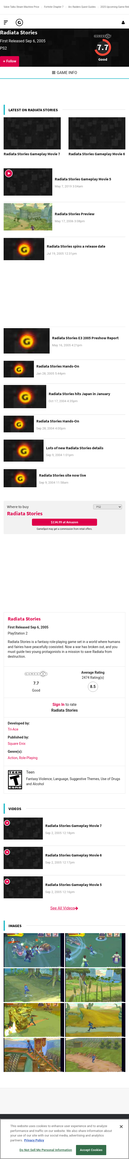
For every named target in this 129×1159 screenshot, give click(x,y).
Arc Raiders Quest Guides (82, 7)
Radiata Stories (18, 32)
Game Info (64, 72)
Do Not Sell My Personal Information (46, 1150)
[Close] (121, 1126)
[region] (64, 1139)
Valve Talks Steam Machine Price (21, 7)
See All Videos (64, 908)
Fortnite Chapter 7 (53, 7)
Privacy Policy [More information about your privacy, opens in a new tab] (34, 1140)
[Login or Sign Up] (123, 22)
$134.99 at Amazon (64, 522)
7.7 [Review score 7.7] (102, 47)
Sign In (59, 704)
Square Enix (16, 744)
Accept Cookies (91, 1150)
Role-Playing (28, 758)
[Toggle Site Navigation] (6, 22)
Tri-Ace (13, 729)
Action (12, 758)
